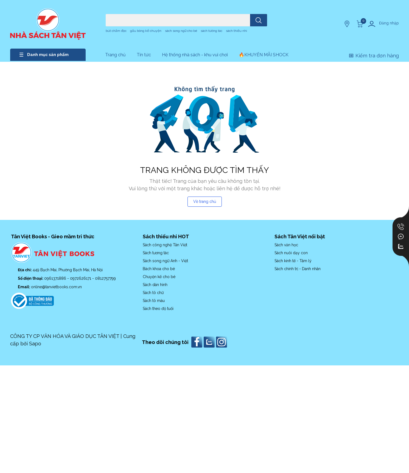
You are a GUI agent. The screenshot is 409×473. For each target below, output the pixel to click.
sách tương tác (211, 31)
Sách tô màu (154, 300)
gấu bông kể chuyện (145, 31)
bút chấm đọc (116, 31)
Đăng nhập (389, 23)
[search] (258, 20)
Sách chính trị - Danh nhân (297, 269)
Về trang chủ (204, 201)
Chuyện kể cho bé (159, 277)
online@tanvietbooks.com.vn (56, 287)
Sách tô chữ (153, 292)
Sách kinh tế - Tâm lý (293, 261)
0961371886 (55, 278)
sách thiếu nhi (236, 31)
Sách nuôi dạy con (291, 253)
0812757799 (105, 278)
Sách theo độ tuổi (158, 308)
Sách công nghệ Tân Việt (165, 245)
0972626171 (81, 278)
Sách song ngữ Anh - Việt (165, 261)
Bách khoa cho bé (159, 269)
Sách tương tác (156, 253)
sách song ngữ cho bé (181, 31)
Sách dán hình (155, 284)
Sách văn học (286, 245)
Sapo (35, 343)
